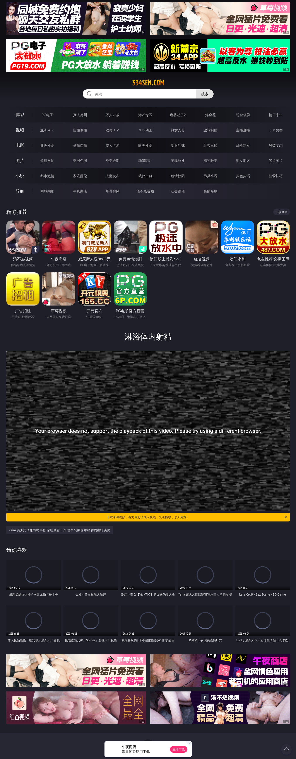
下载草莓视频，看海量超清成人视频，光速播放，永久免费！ (197, 517)
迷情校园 (178, 175)
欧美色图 (113, 160)
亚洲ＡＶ (47, 130)
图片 (19, 160)
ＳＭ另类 (276, 130)
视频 (19, 130)
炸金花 (210, 114)
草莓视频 (113, 191)
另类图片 (276, 160)
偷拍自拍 (80, 145)
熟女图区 (243, 160)
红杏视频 (178, 191)
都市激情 (47, 175)
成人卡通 (113, 145)
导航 (19, 191)
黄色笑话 (243, 175)
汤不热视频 (145, 191)
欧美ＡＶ (113, 130)
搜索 (204, 94)
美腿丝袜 (178, 160)
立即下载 (179, 749)
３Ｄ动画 (145, 130)
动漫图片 (145, 160)
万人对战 (113, 114)
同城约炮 (47, 191)
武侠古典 (145, 175)
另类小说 (210, 175)
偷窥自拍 (47, 160)
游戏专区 (145, 114)
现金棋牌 (243, 114)
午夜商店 (80, 191)
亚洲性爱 (47, 145)
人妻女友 (113, 175)
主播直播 (243, 130)
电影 (19, 145)
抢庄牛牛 (276, 114)
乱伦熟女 (243, 145)
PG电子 (47, 114)
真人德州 (80, 114)
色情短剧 (210, 191)
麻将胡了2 (178, 114)
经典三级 (210, 145)
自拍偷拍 (80, 130)
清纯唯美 (210, 160)
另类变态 (276, 145)
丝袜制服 (210, 130)
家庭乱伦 (80, 175)
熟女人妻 (178, 130)
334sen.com (148, 82)
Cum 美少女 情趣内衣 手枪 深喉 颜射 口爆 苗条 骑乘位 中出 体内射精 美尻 (59, 530)
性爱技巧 (276, 175)
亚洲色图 (80, 160)
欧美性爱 (145, 145)
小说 (19, 176)
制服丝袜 (178, 145)
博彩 (19, 115)
